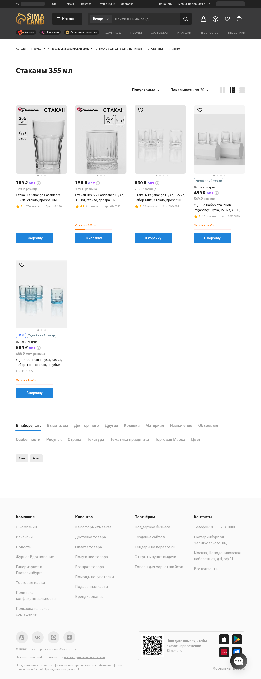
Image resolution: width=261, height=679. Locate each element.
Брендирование (89, 596)
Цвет (196, 439)
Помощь (70, 4)
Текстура (95, 439)
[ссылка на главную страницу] (30, 19)
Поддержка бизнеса (152, 526)
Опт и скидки (106, 4)
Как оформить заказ (93, 526)
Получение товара (91, 556)
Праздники (236, 32)
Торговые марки (30, 582)
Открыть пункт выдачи (155, 556)
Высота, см (57, 425)
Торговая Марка (170, 439)
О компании (26, 526)
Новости (23, 546)
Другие (111, 425)
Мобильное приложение (194, 4)
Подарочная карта (91, 586)
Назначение (181, 425)
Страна (74, 439)
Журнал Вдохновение (35, 556)
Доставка (127, 4)
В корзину (34, 238)
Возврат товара (89, 566)
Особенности (28, 439)
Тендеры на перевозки (155, 546)
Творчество (210, 32)
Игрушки (184, 32)
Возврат (86, 4)
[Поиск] (186, 19)
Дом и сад (113, 32)
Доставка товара (90, 536)
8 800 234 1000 (223, 526)
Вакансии (166, 4)
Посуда (136, 32)
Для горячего (86, 425)
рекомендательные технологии (84, 657)
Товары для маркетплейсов (159, 566)
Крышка (132, 425)
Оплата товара (88, 546)
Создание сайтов (150, 536)
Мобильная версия (228, 668)
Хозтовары (159, 32)
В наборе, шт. (28, 425)
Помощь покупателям (94, 576)
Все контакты (206, 568)
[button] (176, 49)
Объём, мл (208, 425)
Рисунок (54, 439)
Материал (154, 425)
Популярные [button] (146, 90)
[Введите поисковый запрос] (146, 19)
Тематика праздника (129, 439)
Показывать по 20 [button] (189, 90)
